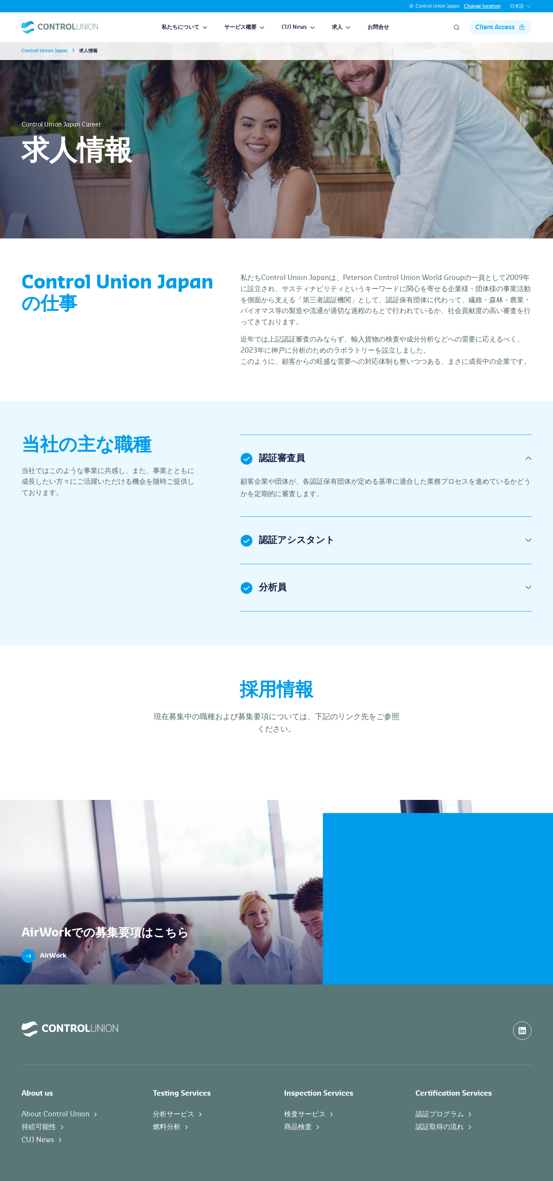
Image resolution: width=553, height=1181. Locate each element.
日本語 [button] (520, 6)
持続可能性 (39, 1126)
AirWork (44, 956)
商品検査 (298, 1126)
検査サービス (305, 1114)
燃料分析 (166, 1126)
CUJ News (298, 27)
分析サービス (173, 1114)
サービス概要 (244, 27)
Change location (482, 6)
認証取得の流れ (440, 1126)
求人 (341, 27)
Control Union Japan (437, 6)
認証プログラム (440, 1114)
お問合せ (378, 27)
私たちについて (184, 27)
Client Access (500, 27)
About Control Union (55, 1114)
